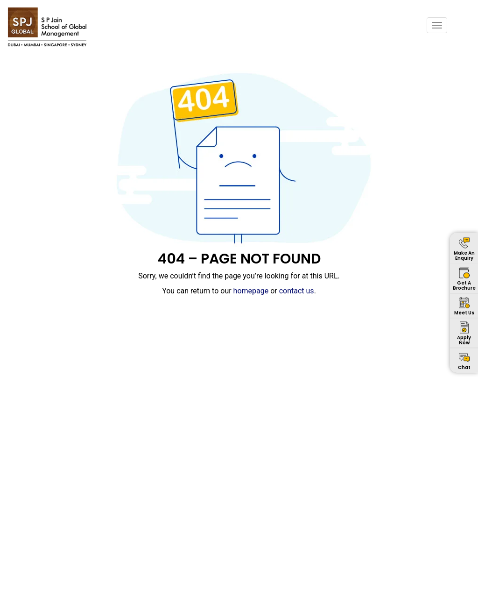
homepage (251, 290)
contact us (296, 290)
